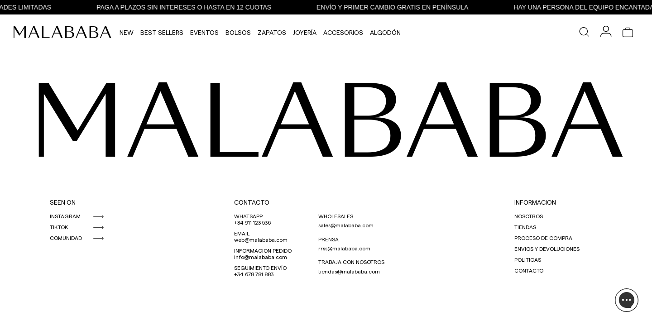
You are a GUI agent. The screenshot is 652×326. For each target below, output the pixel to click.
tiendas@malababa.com (349, 271)
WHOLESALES (335, 216)
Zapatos (272, 32)
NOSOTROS (528, 216)
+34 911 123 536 (252, 222)
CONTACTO (251, 202)
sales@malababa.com (346, 225)
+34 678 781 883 (253, 274)
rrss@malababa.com (344, 248)
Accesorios (343, 32)
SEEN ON (63, 202)
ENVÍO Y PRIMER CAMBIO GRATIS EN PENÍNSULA (395, 7)
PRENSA (328, 239)
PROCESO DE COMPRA (543, 238)
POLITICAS (527, 259)
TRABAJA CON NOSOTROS (351, 262)
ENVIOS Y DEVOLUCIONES (547, 248)
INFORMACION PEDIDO (263, 250)
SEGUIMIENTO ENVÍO (260, 267)
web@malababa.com (261, 239)
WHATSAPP (248, 216)
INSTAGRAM (65, 216)
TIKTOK (59, 227)
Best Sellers (161, 32)
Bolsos (238, 32)
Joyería (304, 32)
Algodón (385, 32)
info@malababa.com (260, 257)
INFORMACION (535, 202)
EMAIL (241, 233)
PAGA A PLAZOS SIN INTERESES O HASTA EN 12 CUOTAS (187, 7)
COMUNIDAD (66, 238)
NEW (127, 32)
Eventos (204, 32)
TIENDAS (525, 227)
